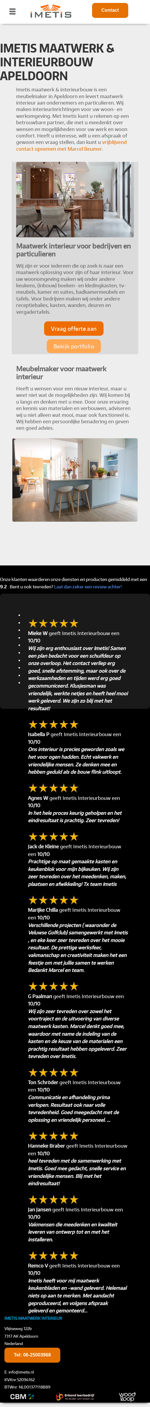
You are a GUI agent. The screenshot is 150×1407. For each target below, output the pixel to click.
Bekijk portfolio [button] (74, 346)
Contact (110, 10)
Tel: (32, 1354)
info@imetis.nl (21, 1372)
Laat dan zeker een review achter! (88, 587)
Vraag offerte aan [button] (74, 328)
